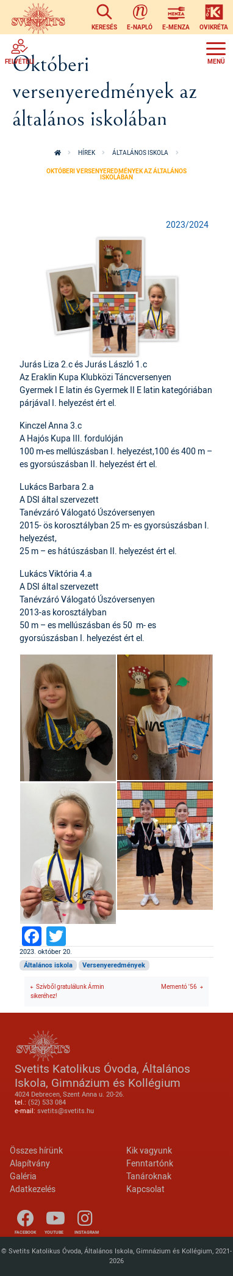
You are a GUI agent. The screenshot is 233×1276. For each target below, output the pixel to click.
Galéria (23, 1176)
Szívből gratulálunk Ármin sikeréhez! (67, 991)
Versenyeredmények (113, 965)
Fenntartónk (149, 1163)
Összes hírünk (36, 1150)
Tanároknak (148, 1176)
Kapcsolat (145, 1189)
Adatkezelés (33, 1189)
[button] (116, 295)
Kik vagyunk (149, 1150)
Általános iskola (140, 153)
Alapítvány (30, 1163)
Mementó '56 (179, 987)
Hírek (86, 153)
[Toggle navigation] (216, 51)
